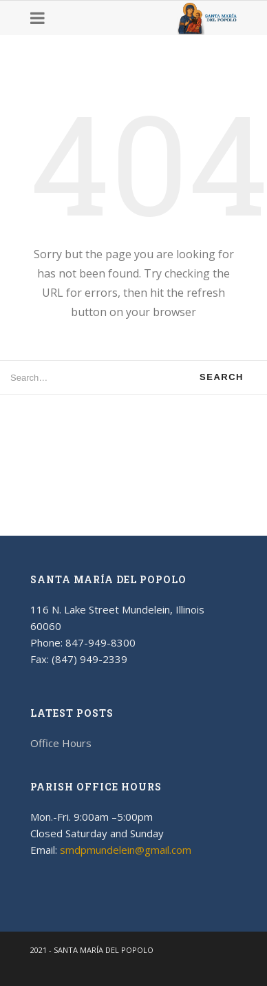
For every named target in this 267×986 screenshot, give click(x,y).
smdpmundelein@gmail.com (125, 850)
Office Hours (61, 743)
